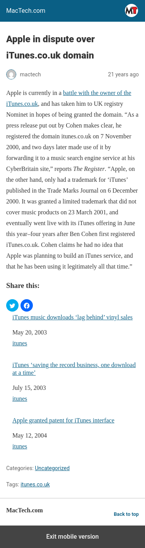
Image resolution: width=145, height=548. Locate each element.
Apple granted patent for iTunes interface (63, 420)
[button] (12, 305)
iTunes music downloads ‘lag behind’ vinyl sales (72, 317)
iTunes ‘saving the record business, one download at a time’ (74, 369)
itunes (19, 343)
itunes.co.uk (35, 484)
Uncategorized (52, 468)
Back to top (126, 514)
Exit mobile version (72, 536)
